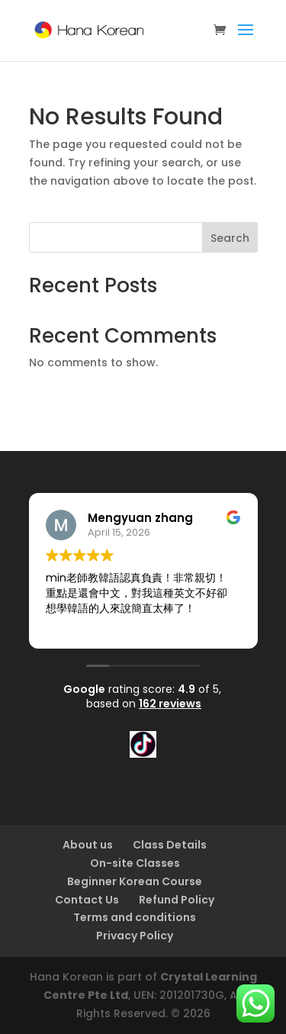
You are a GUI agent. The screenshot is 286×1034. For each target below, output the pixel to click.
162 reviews (170, 703)
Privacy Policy (134, 935)
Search (229, 238)
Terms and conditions (134, 917)
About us (88, 844)
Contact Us (87, 899)
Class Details (170, 844)
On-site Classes (135, 863)
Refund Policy (176, 899)
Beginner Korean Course (134, 881)
